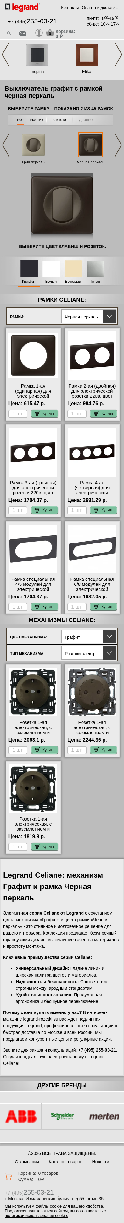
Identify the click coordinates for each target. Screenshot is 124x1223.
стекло (59, 119)
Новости (100, 1161)
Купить (44, 413)
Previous (5, 54)
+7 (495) (32, 21)
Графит (29, 281)
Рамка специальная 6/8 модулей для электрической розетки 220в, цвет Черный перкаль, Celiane (92, 592)
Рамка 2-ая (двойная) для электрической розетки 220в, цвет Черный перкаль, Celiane (92, 396)
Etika (86, 71)
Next (118, 54)
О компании (27, 1161)
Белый (51, 281)
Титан (95, 281)
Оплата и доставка (100, 7)
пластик (35, 119)
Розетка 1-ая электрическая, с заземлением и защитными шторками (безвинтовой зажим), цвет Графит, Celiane (33, 735)
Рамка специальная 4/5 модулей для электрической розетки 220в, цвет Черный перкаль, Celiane (33, 592)
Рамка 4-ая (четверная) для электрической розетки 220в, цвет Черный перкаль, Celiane (92, 495)
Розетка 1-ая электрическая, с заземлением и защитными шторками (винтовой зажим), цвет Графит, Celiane (33, 831)
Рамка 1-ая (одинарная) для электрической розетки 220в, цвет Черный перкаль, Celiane (33, 398)
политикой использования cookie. (36, 1215)
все (20, 119)
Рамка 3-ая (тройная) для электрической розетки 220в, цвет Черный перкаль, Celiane (33, 492)
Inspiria (37, 71)
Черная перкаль (90, 162)
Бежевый (73, 281)
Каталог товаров (65, 1161)
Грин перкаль (33, 162)
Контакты (70, 7)
